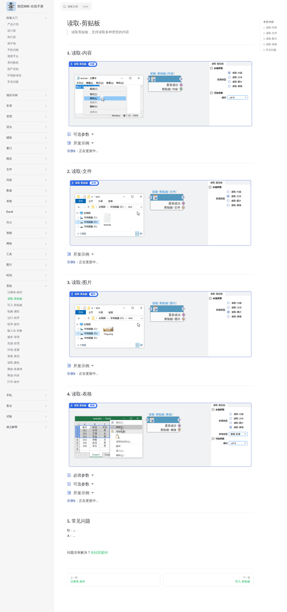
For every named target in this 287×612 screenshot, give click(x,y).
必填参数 (81, 475)
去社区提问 (99, 552)
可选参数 (81, 134)
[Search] (76, 6)
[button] (27, 18)
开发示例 (81, 143)
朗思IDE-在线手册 (24, 6)
